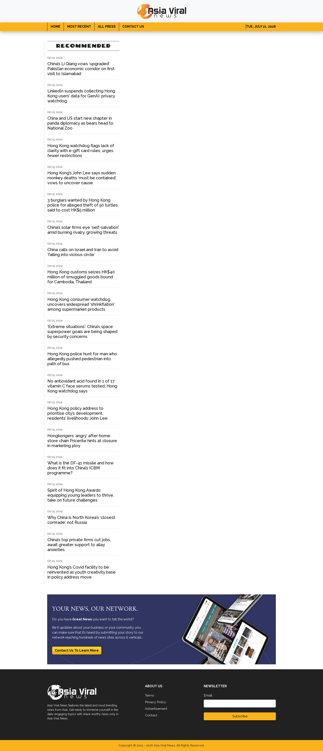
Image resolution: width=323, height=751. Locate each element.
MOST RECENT (79, 26)
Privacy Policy (155, 702)
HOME (55, 26)
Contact (151, 715)
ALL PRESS (107, 26)
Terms (149, 695)
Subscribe (239, 716)
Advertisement (156, 709)
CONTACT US (133, 26)
